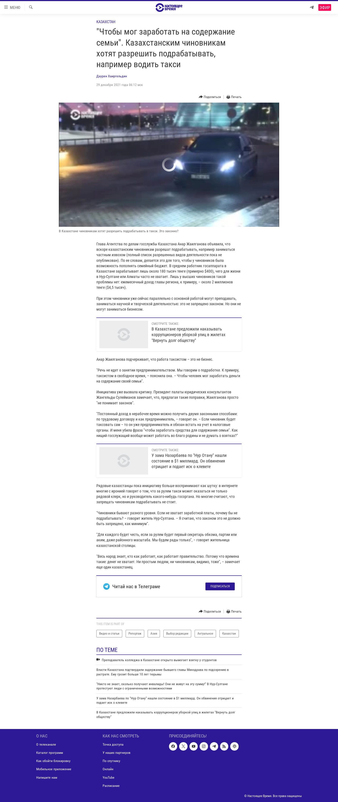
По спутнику (111, 761)
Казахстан (105, 21)
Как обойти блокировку (53, 761)
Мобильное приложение (53, 769)
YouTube (108, 777)
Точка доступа (113, 745)
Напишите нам (46, 777)
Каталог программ (49, 753)
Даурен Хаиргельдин (111, 76)
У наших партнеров (116, 753)
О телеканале (46, 745)
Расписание (111, 786)
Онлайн (108, 769)
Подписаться (220, 586)
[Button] (210, 97)
